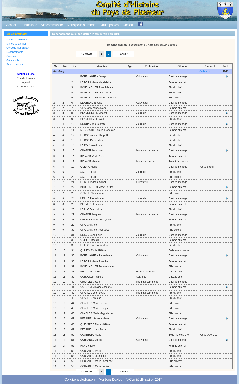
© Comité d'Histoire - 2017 (144, 380)
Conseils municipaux (17, 47)
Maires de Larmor (16, 43)
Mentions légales (110, 380)
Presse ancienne (15, 64)
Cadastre (11, 56)
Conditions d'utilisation (79, 380)
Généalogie (12, 60)
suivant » (124, 54)
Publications (28, 25)
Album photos (108, 25)
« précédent (86, 54)
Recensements (14, 52)
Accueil (11, 25)
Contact (128, 25)
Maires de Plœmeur (17, 39)
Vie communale (52, 25)
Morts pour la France (81, 25)
